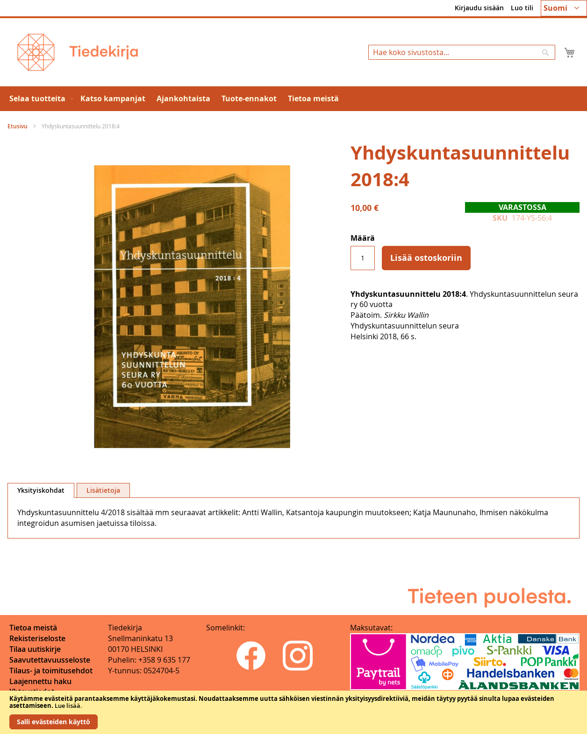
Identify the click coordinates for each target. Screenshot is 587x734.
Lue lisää (67, 705)
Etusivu (17, 126)
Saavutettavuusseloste (49, 660)
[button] (564, 8)
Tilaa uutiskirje (35, 649)
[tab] (40, 490)
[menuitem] (39, 98)
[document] (293, 712)
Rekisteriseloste (37, 638)
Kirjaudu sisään (479, 7)
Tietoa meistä (33, 627)
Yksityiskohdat (40, 490)
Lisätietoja (103, 490)
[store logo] (77, 52)
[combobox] (461, 52)
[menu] (293, 98)
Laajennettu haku (40, 681)
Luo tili (522, 7)
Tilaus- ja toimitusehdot (51, 670)
